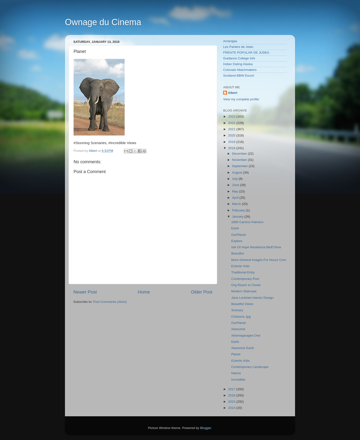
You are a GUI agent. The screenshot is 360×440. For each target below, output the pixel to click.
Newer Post (85, 291)
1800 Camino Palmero (247, 222)
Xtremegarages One (246, 335)
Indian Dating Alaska (238, 64)
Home (144, 291)
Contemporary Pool (245, 279)
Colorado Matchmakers (240, 70)
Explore (236, 241)
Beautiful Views (242, 304)
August (237, 172)
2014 (232, 408)
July (235, 179)
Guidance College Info (239, 58)
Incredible (238, 379)
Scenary (237, 310)
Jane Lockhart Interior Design (252, 297)
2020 (232, 135)
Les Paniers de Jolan (238, 47)
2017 (232, 389)
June (236, 185)
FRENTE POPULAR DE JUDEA (246, 52)
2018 (232, 148)
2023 (232, 116)
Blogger (205, 428)
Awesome (238, 329)
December (240, 153)
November (240, 160)
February (239, 210)
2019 (232, 142)
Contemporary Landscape (249, 367)
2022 (232, 123)
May (235, 191)
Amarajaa (230, 41)
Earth (235, 228)
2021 (232, 129)
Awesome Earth (242, 348)
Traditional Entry (243, 272)
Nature (236, 373)
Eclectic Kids (240, 266)
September (240, 166)
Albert (232, 93)
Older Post (201, 291)
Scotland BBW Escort (238, 75)
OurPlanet (238, 235)
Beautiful (237, 253)
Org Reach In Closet (246, 285)
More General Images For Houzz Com (258, 260)
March (237, 204)
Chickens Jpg (241, 316)
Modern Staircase (244, 291)
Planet (235, 354)
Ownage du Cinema (103, 22)
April (235, 197)
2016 (232, 395)
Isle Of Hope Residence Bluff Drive (256, 247)
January (238, 216)
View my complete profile (241, 99)
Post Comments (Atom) (110, 302)
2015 (232, 401)
